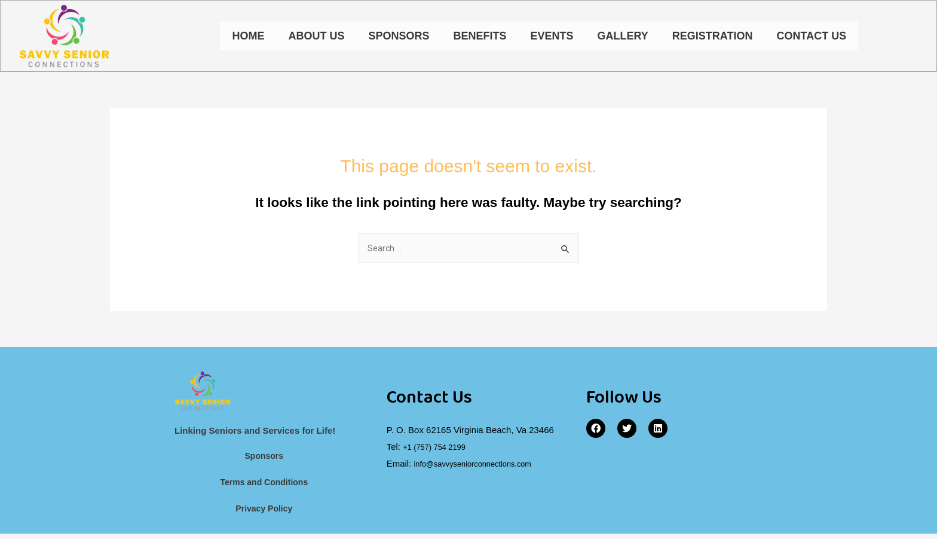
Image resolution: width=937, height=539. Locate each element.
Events (551, 37)
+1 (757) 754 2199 (439, 450)
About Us (316, 37)
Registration (712, 37)
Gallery (622, 37)
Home (248, 37)
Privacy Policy (264, 513)
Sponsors (398, 37)
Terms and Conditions (264, 487)
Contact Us (811, 37)
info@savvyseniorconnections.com (483, 466)
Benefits (479, 37)
